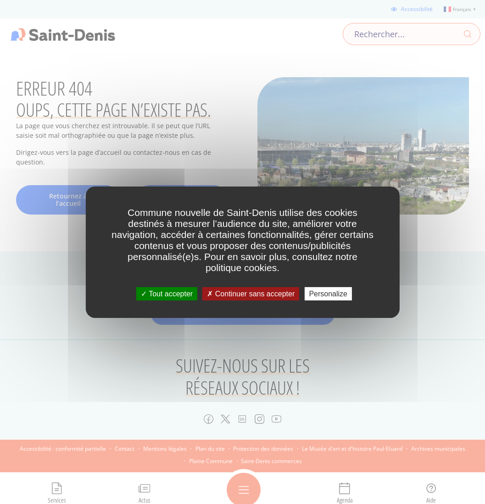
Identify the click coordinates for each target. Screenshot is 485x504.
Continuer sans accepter (251, 293)
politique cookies (241, 267)
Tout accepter (167, 293)
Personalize (328, 293)
